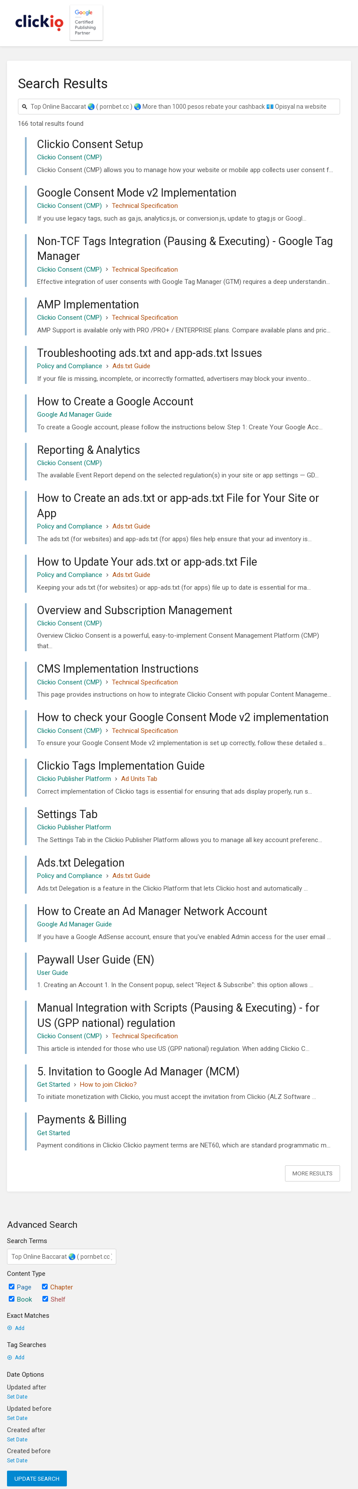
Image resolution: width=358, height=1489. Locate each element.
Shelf (54, 1299)
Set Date (17, 1397)
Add (15, 1328)
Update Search (36, 1478)
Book (20, 1299)
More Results (312, 1173)
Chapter (57, 1287)
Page (20, 1287)
